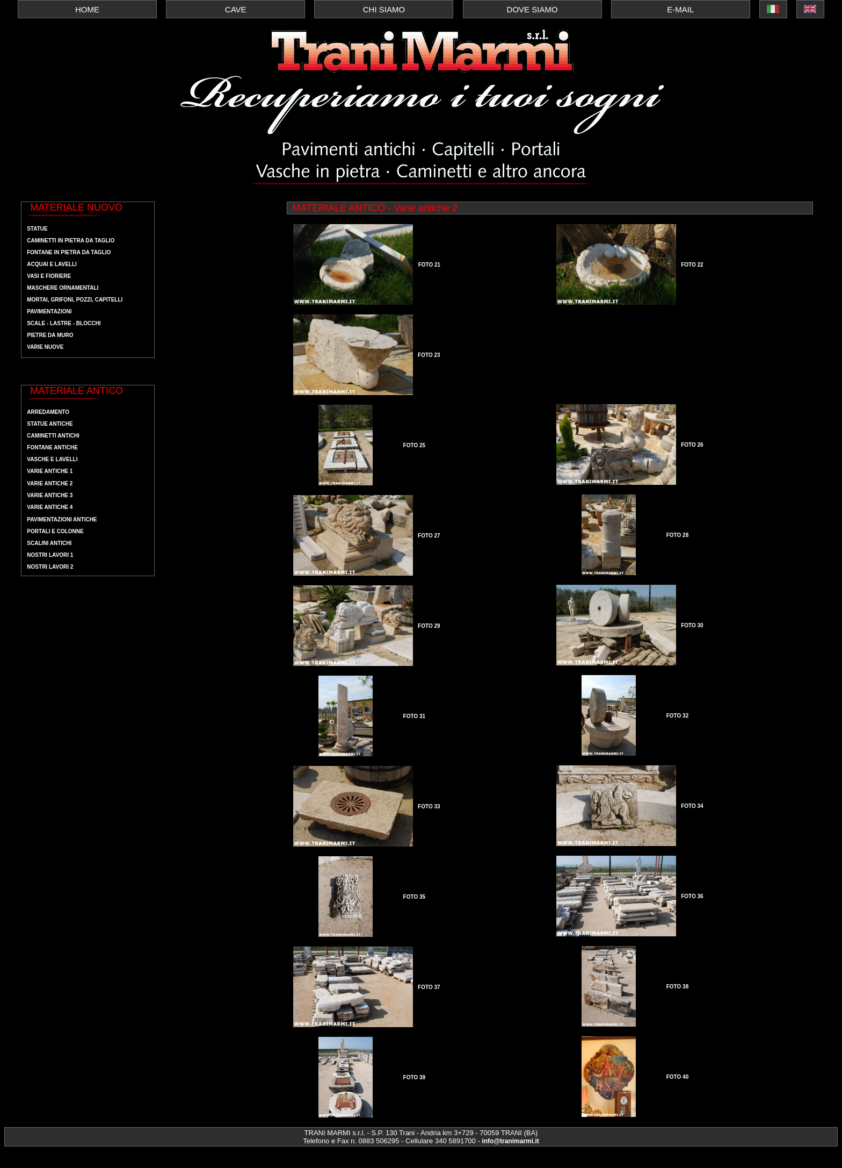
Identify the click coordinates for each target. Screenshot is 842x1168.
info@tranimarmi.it (510, 1141)
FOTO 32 (677, 716)
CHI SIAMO (384, 9)
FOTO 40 (677, 1077)
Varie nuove (45, 347)
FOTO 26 (692, 445)
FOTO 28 (677, 535)
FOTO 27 (429, 536)
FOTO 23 (429, 355)
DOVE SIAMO (532, 9)
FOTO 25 (414, 445)
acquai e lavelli (52, 264)
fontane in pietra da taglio (69, 252)
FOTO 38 (677, 987)
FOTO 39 (414, 1077)
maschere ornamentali (62, 288)
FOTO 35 (414, 897)
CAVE (235, 9)
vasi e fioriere (49, 276)
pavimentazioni (49, 311)
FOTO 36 (692, 896)
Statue (37, 229)
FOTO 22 (692, 265)
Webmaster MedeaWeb (49, 1157)
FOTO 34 (692, 806)
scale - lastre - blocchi (63, 323)
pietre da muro (50, 335)
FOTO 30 (692, 625)
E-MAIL (680, 9)
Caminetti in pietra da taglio (70, 240)
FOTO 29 (429, 626)
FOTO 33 (429, 806)
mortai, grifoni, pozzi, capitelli (74, 300)
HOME (87, 9)
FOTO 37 (429, 987)
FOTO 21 (429, 265)
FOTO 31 (414, 716)
